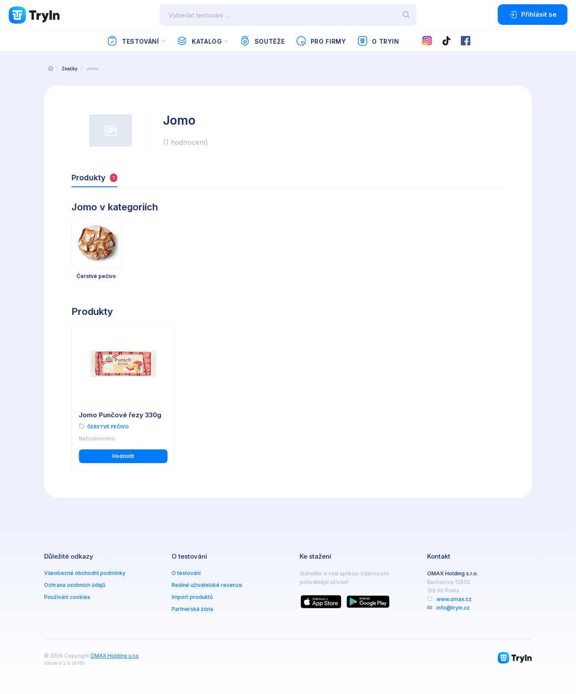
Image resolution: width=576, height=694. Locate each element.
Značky (69, 68)
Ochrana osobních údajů (74, 585)
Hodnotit (123, 456)
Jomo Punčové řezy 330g (120, 415)
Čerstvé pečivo (108, 427)
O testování (186, 573)
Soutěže (262, 41)
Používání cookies (67, 597)
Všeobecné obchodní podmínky (84, 573)
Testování (133, 41)
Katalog (199, 41)
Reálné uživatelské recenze (207, 585)
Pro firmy (321, 41)
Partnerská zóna (192, 609)
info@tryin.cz (453, 607)
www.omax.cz (454, 599)
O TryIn (378, 41)
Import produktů (192, 597)
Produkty (94, 177)
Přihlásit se (532, 14)
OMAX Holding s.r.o (114, 655)
